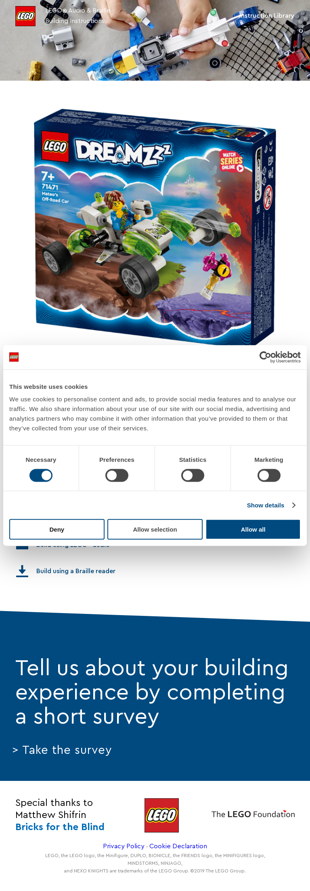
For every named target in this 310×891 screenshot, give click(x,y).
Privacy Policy (124, 846)
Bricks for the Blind (60, 827)
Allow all (253, 529)
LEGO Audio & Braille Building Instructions (78, 15)
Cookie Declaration (178, 846)
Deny (56, 529)
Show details (266, 504)
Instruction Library (267, 16)
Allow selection (155, 529)
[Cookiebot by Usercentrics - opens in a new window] (265, 357)
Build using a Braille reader (65, 571)
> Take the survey (62, 750)
